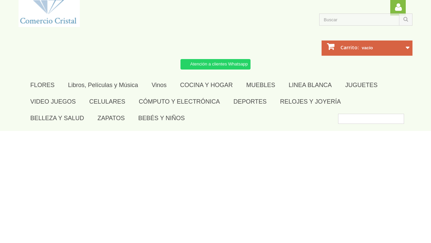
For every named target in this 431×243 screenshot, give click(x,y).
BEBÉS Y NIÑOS (161, 118)
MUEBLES (260, 85)
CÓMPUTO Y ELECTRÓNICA (179, 101)
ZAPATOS (111, 118)
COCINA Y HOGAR (206, 85)
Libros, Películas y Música (103, 85)
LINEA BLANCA (310, 85)
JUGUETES (361, 85)
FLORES (42, 85)
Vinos (159, 85)
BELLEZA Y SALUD (57, 118)
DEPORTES (250, 101)
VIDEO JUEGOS (53, 101)
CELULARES (107, 101)
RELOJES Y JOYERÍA (310, 101)
